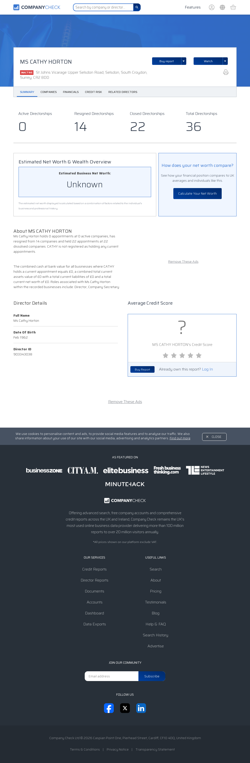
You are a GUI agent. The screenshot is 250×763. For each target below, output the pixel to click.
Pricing (155, 591)
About (155, 580)
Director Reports (94, 580)
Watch (208, 61)
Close (216, 436)
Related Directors (122, 92)
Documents (94, 591)
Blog (155, 613)
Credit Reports (94, 569)
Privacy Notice (118, 749)
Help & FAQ (156, 624)
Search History (155, 635)
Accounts (95, 602)
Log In (207, 369)
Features (193, 7)
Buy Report (142, 369)
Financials (71, 92)
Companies (49, 92)
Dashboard (94, 613)
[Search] (137, 7)
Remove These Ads (183, 261)
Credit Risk (93, 92)
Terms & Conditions (85, 749)
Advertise (155, 646)
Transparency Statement (155, 749)
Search (156, 569)
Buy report (172, 61)
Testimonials (155, 602)
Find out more (180, 438)
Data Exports (94, 624)
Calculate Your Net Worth (197, 193)
